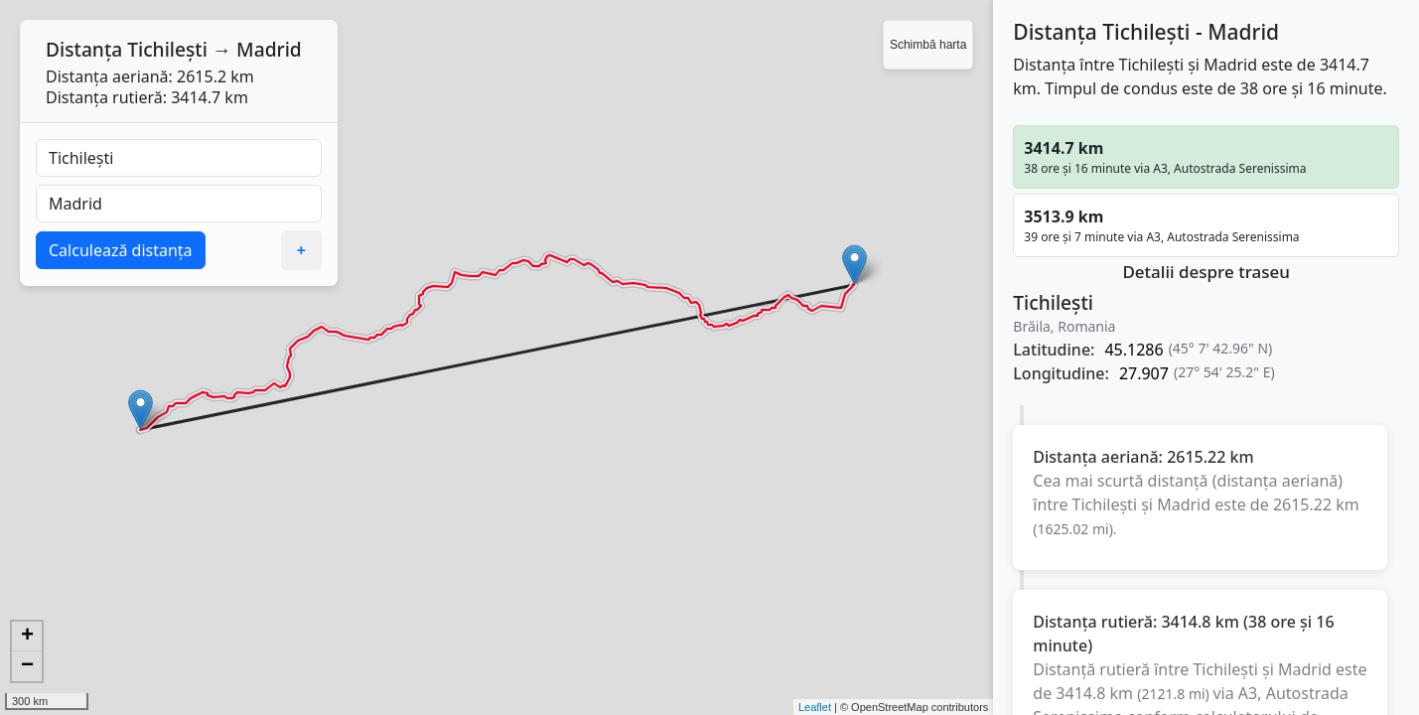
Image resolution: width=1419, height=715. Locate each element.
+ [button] (27, 636)
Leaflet (814, 707)
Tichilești (167, 49)
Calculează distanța (121, 250)
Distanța (84, 49)
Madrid (269, 49)
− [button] (27, 666)
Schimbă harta (928, 45)
